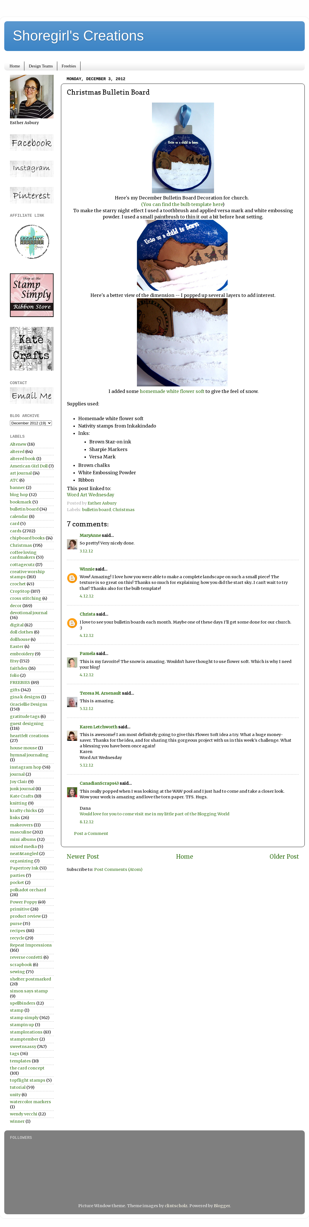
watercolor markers (30, 1101)
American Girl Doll (29, 466)
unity (15, 1094)
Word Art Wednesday (90, 494)
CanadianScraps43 (99, 783)
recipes (17, 930)
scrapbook (21, 964)
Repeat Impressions (31, 945)
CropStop (20, 591)
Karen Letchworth (98, 727)
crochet (18, 583)
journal (17, 774)
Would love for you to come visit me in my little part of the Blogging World (154, 813)
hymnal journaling (29, 755)
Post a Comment (91, 833)
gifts (15, 689)
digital (17, 625)
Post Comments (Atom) (118, 869)
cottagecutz (22, 564)
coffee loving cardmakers (23, 555)
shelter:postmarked (30, 979)
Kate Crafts (21, 796)
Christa (87, 614)
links (15, 817)
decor (16, 605)
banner (17, 487)
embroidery (22, 653)
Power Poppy (23, 902)
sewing (17, 971)
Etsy (14, 661)
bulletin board (96, 509)
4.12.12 (87, 596)
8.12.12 (87, 821)
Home (15, 66)
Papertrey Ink (24, 868)
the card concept (27, 1068)
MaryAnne (90, 535)
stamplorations (26, 1032)
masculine (20, 832)
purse (16, 923)
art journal (21, 473)
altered (17, 451)
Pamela (87, 653)
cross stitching (25, 598)
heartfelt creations (29, 735)
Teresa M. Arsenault (100, 693)
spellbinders (22, 1003)
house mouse (23, 747)
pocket (17, 882)
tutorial (18, 1087)
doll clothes (21, 632)
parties (17, 875)
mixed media (23, 846)
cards (16, 530)
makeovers (21, 825)
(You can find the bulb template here (182, 204)
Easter (17, 646)
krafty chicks (23, 810)
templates (20, 1061)
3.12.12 (86, 551)
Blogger (222, 1205)
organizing (21, 861)
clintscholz (176, 1205)
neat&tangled (24, 853)
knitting (18, 803)
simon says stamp (29, 991)
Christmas (124, 509)
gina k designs (25, 696)
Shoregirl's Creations (78, 36)
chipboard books (27, 538)
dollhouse (20, 639)
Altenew (18, 444)
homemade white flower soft (173, 391)
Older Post (284, 856)
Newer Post (83, 856)
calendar (19, 516)
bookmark (20, 502)
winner (17, 1121)
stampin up (22, 1024)
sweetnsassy (23, 1046)
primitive (19, 909)
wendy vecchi (23, 1114)
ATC (14, 480)
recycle (17, 938)
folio (14, 675)
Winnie (87, 569)
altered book (22, 458)
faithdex (18, 668)
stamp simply (24, 1017)
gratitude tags (25, 716)
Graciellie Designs (28, 704)
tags (14, 1053)
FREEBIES (20, 682)
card (14, 523)
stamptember (24, 1039)
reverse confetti (26, 957)
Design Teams (41, 66)
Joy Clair (18, 781)
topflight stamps (27, 1080)
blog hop (19, 494)
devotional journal (28, 612)
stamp (17, 1010)
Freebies (69, 66)
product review (25, 916)
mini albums (23, 839)
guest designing (27, 723)
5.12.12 (86, 708)
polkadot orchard (28, 889)
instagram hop (25, 767)
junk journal (22, 788)
